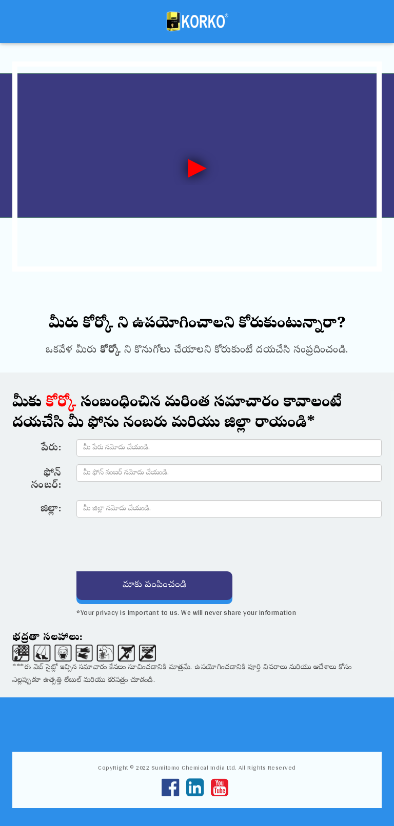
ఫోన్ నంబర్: (46, 479)
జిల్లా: (51, 509)
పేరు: (51, 448)
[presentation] (154, 545)
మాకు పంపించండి (154, 585)
